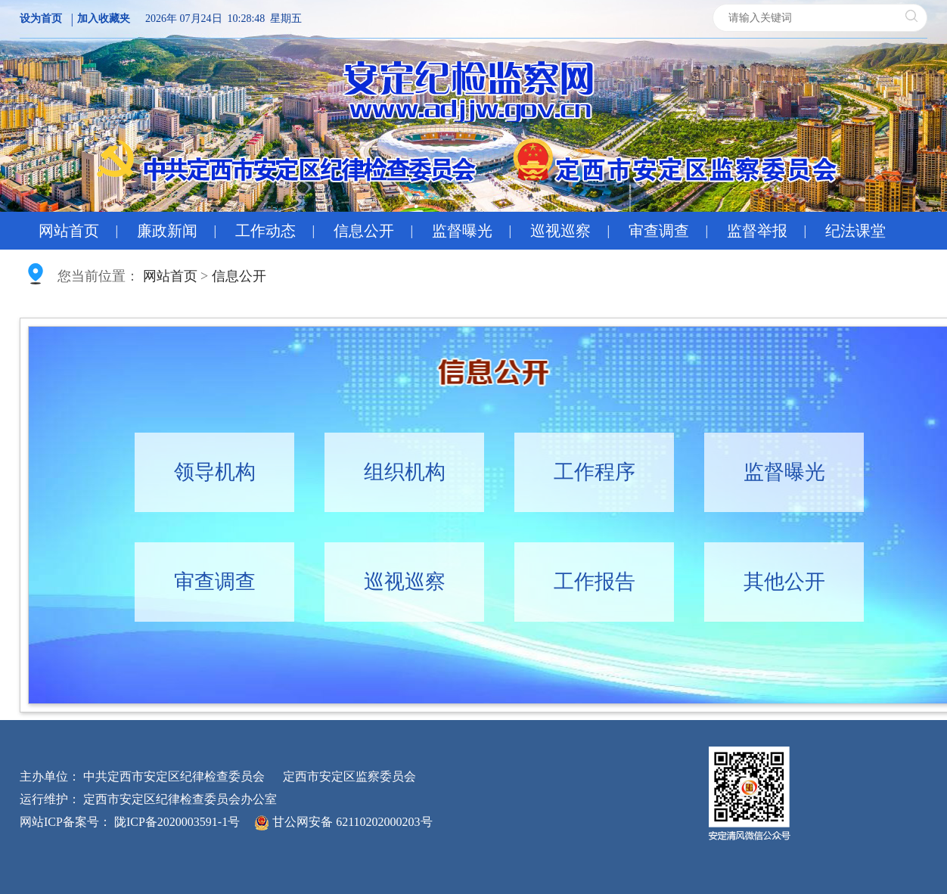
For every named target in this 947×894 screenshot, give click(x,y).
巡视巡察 (560, 230)
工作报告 (594, 581)
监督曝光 (462, 230)
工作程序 (594, 472)
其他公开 (784, 581)
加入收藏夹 (103, 18)
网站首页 (69, 230)
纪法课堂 (855, 230)
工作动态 (265, 230)
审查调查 (659, 230)
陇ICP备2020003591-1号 (177, 821)
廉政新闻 (167, 230)
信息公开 (364, 230)
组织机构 (405, 472)
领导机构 (215, 472)
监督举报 (757, 230)
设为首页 (41, 18)
